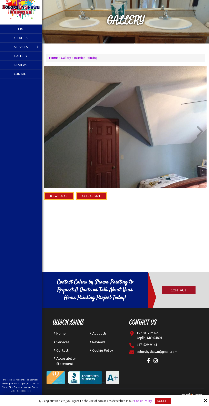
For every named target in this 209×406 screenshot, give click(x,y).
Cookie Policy (143, 401)
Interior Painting (85, 57)
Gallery (66, 57)
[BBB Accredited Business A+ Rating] (95, 374)
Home (53, 57)
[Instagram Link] (156, 361)
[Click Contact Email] (157, 352)
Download (59, 196)
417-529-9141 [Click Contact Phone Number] (147, 345)
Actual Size (91, 196)
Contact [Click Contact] (178, 290)
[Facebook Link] (149, 361)
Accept (163, 401)
